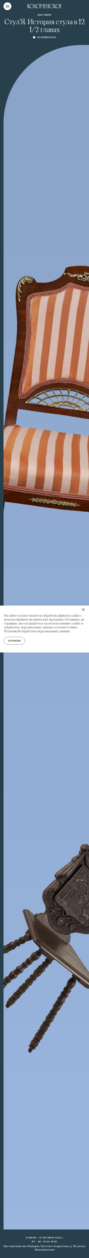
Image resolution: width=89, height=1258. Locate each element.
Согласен (14, 640)
